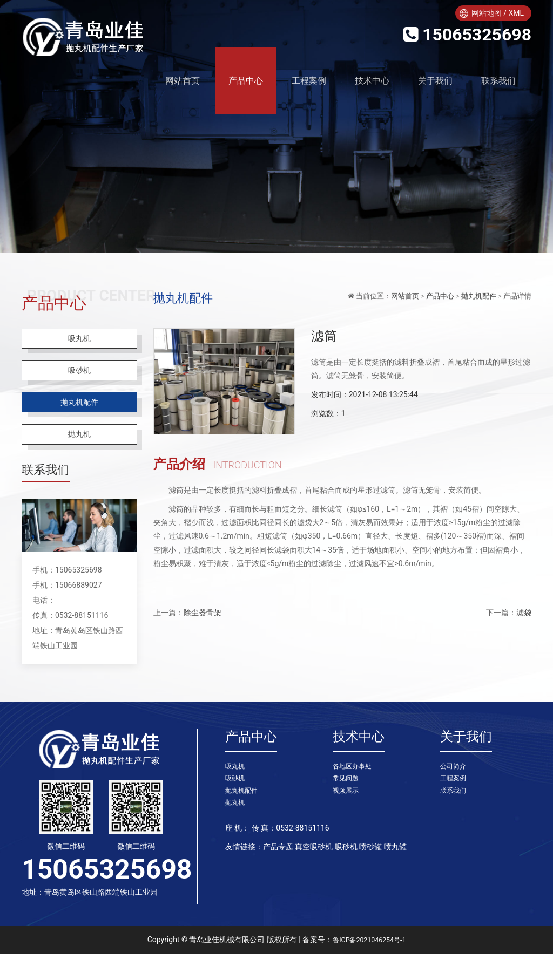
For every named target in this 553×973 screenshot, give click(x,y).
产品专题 (278, 872)
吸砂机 (79, 377)
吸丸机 (79, 341)
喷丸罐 (395, 872)
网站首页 (405, 296)
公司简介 (455, 785)
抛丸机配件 (79, 414)
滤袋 (523, 612)
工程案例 (309, 81)
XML (516, 13)
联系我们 (498, 81)
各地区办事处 (355, 785)
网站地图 (486, 13)
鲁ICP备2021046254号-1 (369, 959)
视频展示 (348, 813)
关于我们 (435, 81)
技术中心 (372, 81)
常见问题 (348, 799)
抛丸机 (79, 451)
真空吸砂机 (314, 872)
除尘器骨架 (202, 612)
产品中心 (245, 81)
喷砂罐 (370, 872)
